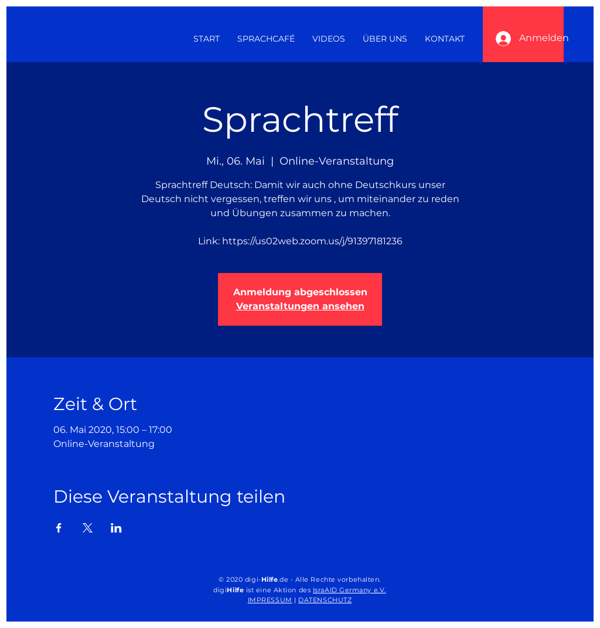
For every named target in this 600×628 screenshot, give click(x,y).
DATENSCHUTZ (325, 600)
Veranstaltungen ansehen (300, 306)
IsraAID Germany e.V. (349, 590)
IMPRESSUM (270, 600)
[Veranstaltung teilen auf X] (87, 528)
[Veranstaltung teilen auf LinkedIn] (116, 528)
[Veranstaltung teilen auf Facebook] (58, 528)
